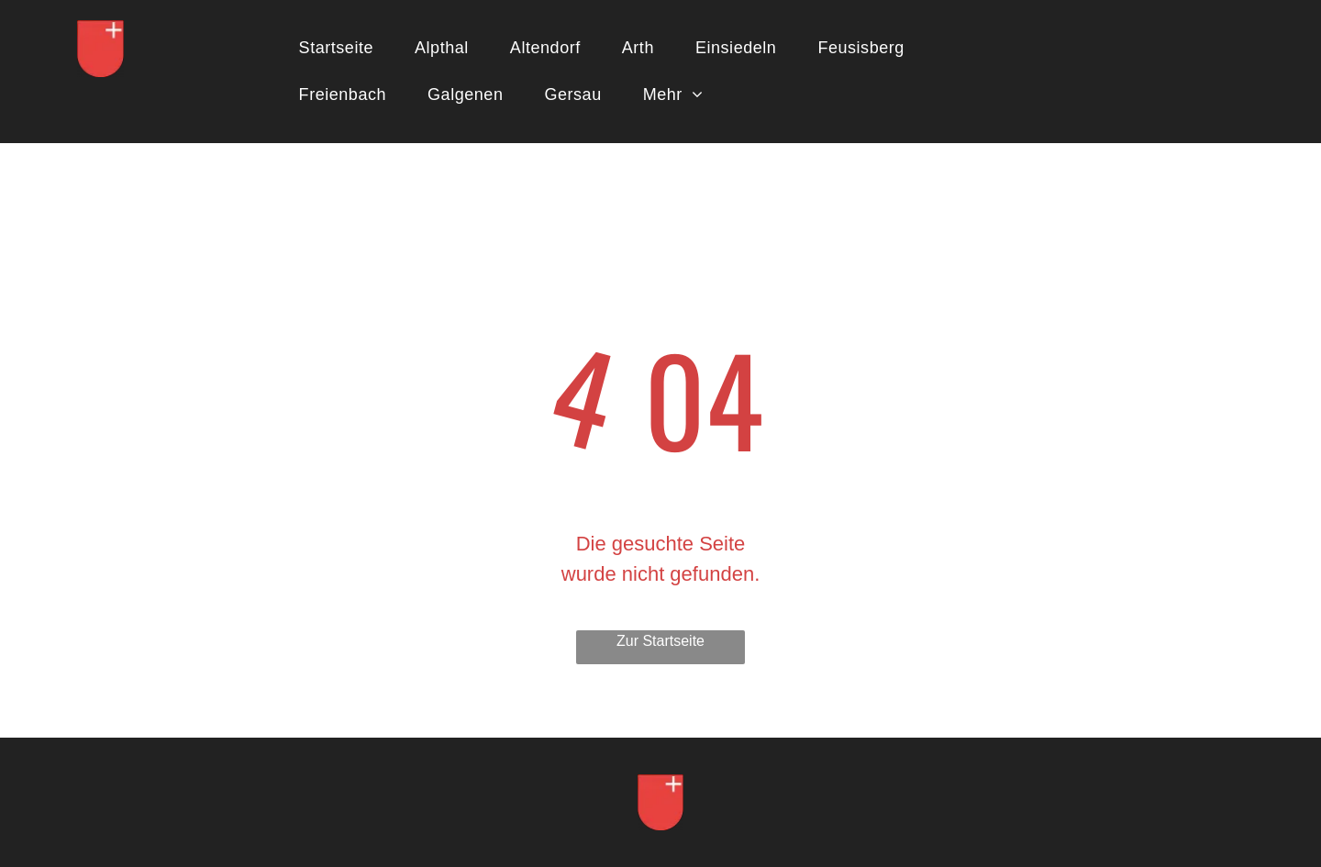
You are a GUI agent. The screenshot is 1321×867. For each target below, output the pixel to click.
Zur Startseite (660, 641)
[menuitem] (343, 48)
